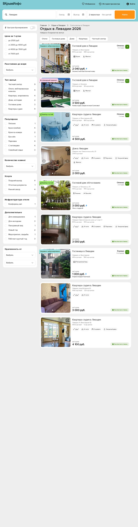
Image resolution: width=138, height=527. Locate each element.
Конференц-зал (21, 204)
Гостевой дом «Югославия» (86, 182)
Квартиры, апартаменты (21, 95)
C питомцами (21, 145)
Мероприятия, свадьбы (21, 234)
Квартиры (83, 39)
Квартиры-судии (21, 109)
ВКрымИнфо (12, 4)
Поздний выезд (21, 180)
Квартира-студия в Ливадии (86, 114)
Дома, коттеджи (21, 100)
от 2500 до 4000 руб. (17, 45)
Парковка (21, 141)
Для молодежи (21, 221)
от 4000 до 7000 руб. (17, 49)
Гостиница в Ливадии (83, 251)
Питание (21, 123)
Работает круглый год (21, 239)
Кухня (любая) (21, 128)
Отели (44, 39)
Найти (124, 14)
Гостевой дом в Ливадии (84, 46)
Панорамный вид (21, 225)
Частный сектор (21, 84)
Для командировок (21, 217)
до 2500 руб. (14, 40)
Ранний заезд (21, 189)
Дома (72, 39)
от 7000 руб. (13, 54)
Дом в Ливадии (80, 148)
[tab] (52, 70)
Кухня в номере (21, 132)
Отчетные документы (21, 185)
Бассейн (21, 136)
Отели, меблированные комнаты (21, 90)
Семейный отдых (21, 150)
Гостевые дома (21, 104)
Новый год (21, 230)
